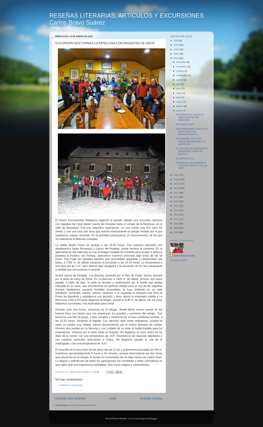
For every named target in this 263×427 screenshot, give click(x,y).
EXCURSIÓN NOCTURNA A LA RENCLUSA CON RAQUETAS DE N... (192, 132)
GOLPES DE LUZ (185, 158)
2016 (176, 197)
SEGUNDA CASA (185, 124)
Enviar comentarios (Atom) (83, 405)
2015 (176, 201)
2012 (176, 214)
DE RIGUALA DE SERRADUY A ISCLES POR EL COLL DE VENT (191, 165)
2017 (176, 192)
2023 (176, 54)
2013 (176, 210)
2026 (176, 40)
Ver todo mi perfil (178, 260)
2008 (176, 232)
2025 (176, 45)
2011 (176, 219)
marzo (179, 102)
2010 (176, 223)
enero (179, 110)
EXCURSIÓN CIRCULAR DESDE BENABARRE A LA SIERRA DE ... (191, 141)
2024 (176, 49)
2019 (176, 184)
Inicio (112, 398)
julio (178, 84)
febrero (180, 106)
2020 (176, 179)
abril (178, 97)
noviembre (182, 66)
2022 (176, 58)
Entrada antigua (151, 398)
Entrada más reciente (70, 398)
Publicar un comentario (71, 385)
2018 (176, 188)
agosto (180, 80)
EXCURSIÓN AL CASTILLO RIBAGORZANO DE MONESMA (190, 117)
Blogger (153, 418)
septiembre (182, 75)
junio (179, 88)
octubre (180, 71)
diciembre (181, 62)
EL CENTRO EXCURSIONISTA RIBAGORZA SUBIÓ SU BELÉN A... (191, 151)
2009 (176, 228)
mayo (179, 93)
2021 (176, 175)
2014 (176, 206)
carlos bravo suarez (184, 255)
